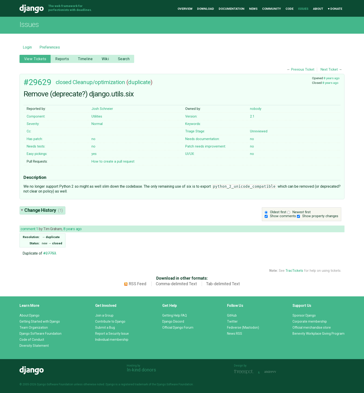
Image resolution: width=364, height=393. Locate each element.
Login (27, 47)
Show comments (283, 216)
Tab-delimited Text (223, 284)
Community (271, 8)
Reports (62, 59)
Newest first (301, 212)
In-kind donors (141, 370)
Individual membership (111, 339)
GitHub (232, 315)
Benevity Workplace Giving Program (318, 333)
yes (94, 154)
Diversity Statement (34, 345)
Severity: (33, 124)
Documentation (231, 8)
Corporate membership (309, 321)
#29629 (37, 82)
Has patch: (35, 139)
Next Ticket (329, 70)
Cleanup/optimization (99, 82)
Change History (43, 210)
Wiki (105, 59)
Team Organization (34, 327)
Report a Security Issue (112, 333)
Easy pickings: (37, 154)
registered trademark (134, 384)
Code (289, 8)
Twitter (232, 321)
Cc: (29, 131)
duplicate (139, 82)
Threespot (245, 372)
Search (124, 59)
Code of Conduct (32, 339)
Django (32, 9)
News (253, 8)
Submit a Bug (105, 327)
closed (63, 82)
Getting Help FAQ (174, 315)
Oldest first (278, 212)
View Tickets (35, 59)
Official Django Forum (177, 327)
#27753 (49, 253)
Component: (36, 116)
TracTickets (294, 271)
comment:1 (29, 229)
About (318, 8)
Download (205, 8)
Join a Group (104, 315)
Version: (191, 116)
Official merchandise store (311, 327)
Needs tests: (36, 146)
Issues (303, 8)
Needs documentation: (202, 139)
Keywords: (193, 124)
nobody (255, 109)
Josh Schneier (102, 109)
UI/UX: (190, 154)
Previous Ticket (302, 70)
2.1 (252, 116)
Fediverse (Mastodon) (243, 327)
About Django (29, 315)
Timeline (85, 59)
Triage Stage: (195, 131)
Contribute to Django (110, 321)
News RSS (234, 333)
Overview (185, 8)
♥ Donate (335, 8)
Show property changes (320, 216)
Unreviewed (258, 131)
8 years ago (332, 78)
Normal (97, 124)
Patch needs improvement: (205, 146)
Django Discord (173, 321)
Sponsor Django (304, 315)
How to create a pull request (112, 162)
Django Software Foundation (41, 333)
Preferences (49, 47)
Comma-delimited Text (176, 284)
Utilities (96, 116)
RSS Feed (137, 284)
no (93, 139)
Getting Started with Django (40, 321)
